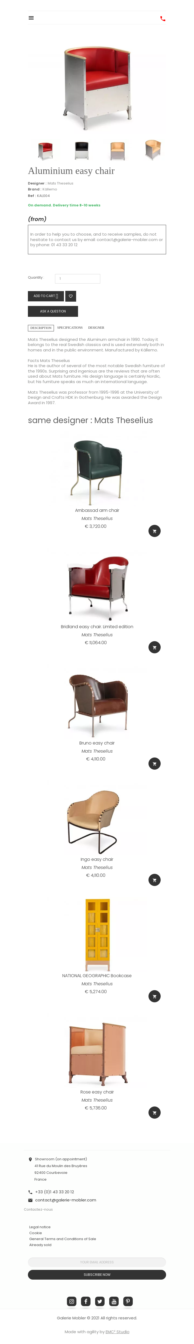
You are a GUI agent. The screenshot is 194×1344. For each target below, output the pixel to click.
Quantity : (36, 277)
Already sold (40, 1244)
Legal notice (40, 1227)
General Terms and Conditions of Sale (62, 1238)
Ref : (32, 196)
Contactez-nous (38, 1209)
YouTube (114, 1301)
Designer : (37, 183)
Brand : (34, 189)
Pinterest (128, 1301)
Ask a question (53, 311)
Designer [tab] (96, 328)
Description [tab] (40, 328)
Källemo (50, 189)
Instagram (71, 1301)
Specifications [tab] (70, 328)
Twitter (100, 1301)
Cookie (35, 1233)
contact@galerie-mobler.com (127, 239)
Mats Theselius (60, 183)
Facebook (85, 1301)
